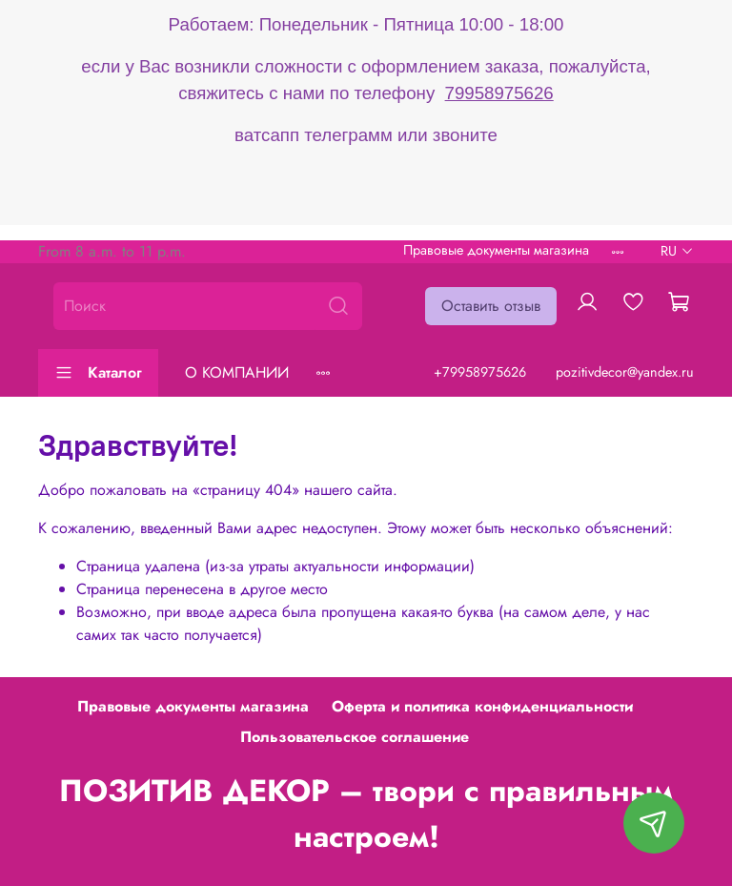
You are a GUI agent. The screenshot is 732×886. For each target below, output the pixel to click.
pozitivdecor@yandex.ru (625, 371)
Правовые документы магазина (496, 249)
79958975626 (499, 93)
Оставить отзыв (490, 306)
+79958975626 (480, 371)
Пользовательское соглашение (354, 737)
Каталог (98, 372)
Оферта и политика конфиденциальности (482, 706)
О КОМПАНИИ (237, 372)
